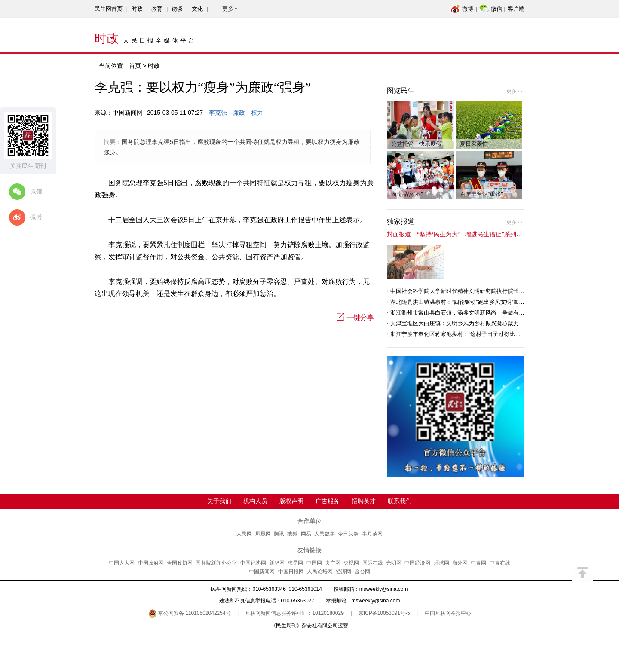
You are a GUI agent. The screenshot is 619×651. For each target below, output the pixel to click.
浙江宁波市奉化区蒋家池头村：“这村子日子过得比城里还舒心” (467, 334)
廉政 (239, 112)
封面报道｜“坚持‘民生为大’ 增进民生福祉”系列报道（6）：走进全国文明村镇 (492, 234)
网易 (306, 534)
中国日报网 (291, 571)
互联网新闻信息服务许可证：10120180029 (294, 613)
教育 (156, 9)
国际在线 (372, 563)
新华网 (277, 563)
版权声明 (291, 501)
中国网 (314, 563)
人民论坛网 (320, 571)
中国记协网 (253, 563)
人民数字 (324, 534)
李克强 (218, 112)
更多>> (514, 91)
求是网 (295, 563)
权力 (257, 112)
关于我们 (219, 501)
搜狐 (292, 534)
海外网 (460, 563)
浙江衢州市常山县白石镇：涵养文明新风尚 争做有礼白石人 (465, 312)
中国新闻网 (262, 571)
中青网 (478, 563)
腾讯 (279, 534)
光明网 (393, 563)
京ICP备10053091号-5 (384, 613)
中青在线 (500, 563)
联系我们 (400, 501)
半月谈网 (372, 534)
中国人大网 (122, 563)
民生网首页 (109, 9)
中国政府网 (151, 563)
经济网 (343, 571)
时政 (137, 9)
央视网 (351, 563)
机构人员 (255, 501)
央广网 (332, 563)
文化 (197, 9)
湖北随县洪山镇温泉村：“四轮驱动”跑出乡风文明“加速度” (461, 302)
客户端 (516, 9)
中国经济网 (417, 563)
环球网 (441, 563)
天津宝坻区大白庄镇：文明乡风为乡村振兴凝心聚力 (454, 323)
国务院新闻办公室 (216, 563)
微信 (490, 9)
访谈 (177, 9)
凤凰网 (263, 534)
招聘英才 (364, 501)
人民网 (244, 534)
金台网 (362, 571)
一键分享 (355, 317)
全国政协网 (180, 563)
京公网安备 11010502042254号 (189, 613)
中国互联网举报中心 (448, 613)
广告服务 (328, 501)
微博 (461, 9)
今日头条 (348, 534)
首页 (135, 65)
